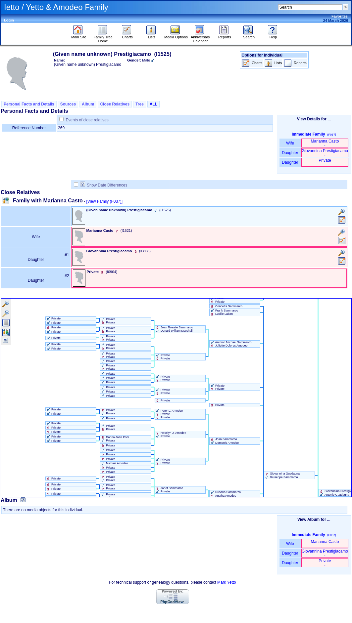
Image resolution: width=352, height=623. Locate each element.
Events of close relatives (87, 120)
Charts (127, 35)
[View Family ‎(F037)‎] (104, 201)
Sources (68, 104)
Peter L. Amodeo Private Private (169, 414)
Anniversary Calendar (200, 37)
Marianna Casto (325, 143)
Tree (139, 104)
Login (9, 20)
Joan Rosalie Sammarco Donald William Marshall (174, 329)
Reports (224, 35)
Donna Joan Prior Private (114, 439)
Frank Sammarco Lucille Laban (224, 312)
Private (325, 162)
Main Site (78, 35)
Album (88, 104)
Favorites (339, 16)
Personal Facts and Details (29, 104)
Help (273, 35)
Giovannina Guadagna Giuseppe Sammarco (282, 475)
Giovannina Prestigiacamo (325, 152)
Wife (290, 143)
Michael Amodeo (114, 463)
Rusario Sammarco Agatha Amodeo (225, 493)
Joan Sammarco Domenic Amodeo (224, 440)
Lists (152, 35)
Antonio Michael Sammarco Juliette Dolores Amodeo (231, 344)
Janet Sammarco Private (169, 489)
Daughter (290, 152)
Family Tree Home (102, 37)
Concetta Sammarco (226, 306)
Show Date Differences (103, 185)
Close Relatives (114, 104)
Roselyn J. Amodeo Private (170, 434)
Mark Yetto (226, 582)
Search (249, 35)
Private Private (217, 300)
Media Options (176, 35)
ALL (153, 104)
